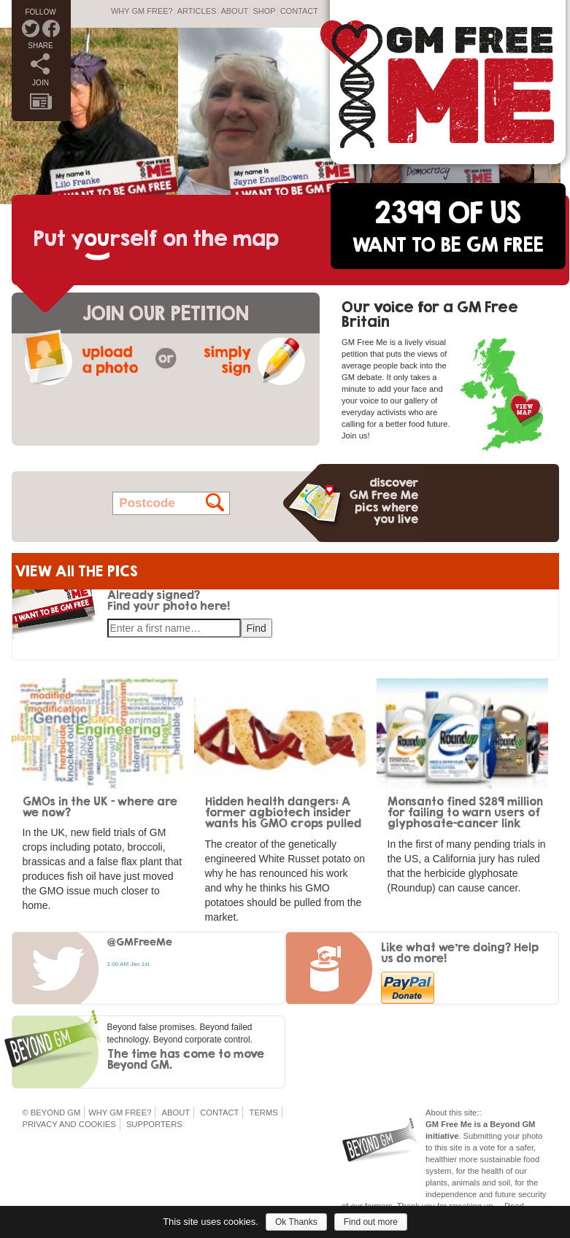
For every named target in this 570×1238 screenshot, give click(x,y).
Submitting (482, 1135)
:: (479, 1112)
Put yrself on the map (156, 237)
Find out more (371, 1222)
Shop (264, 11)
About (234, 11)
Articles (197, 11)
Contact (299, 11)
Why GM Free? (142, 11)
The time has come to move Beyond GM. (185, 1059)
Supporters (154, 1124)
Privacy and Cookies (69, 1124)
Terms (264, 1112)
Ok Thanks (296, 1222)
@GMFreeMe (139, 941)
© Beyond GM (52, 1112)
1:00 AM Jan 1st (128, 964)
